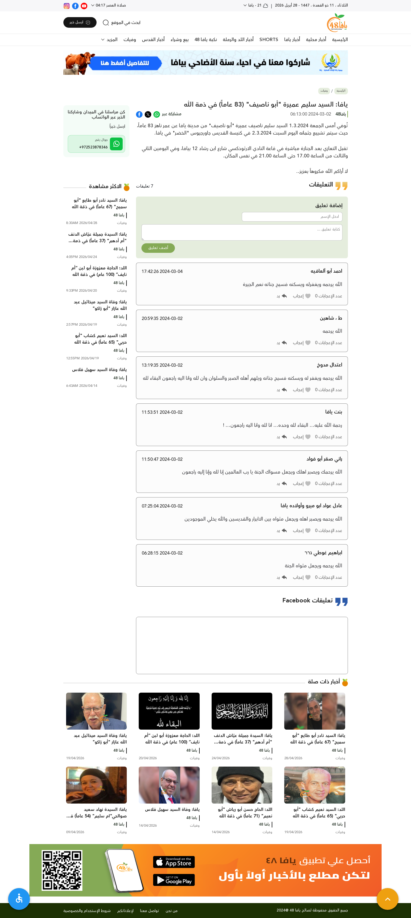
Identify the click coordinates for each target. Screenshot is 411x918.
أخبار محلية (316, 39)
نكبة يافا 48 (205, 39)
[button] (302, 296)
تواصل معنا (149, 911)
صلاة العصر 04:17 (110, 5)
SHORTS (268, 39)
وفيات (129, 39)
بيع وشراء (179, 39)
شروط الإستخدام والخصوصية (87, 911)
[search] (121, 22)
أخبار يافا (292, 39)
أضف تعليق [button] (158, 248)
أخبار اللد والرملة (238, 39)
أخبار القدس (153, 39)
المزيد (111, 39)
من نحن (172, 911)
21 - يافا (257, 5)
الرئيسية (340, 39)
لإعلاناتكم (125, 911)
